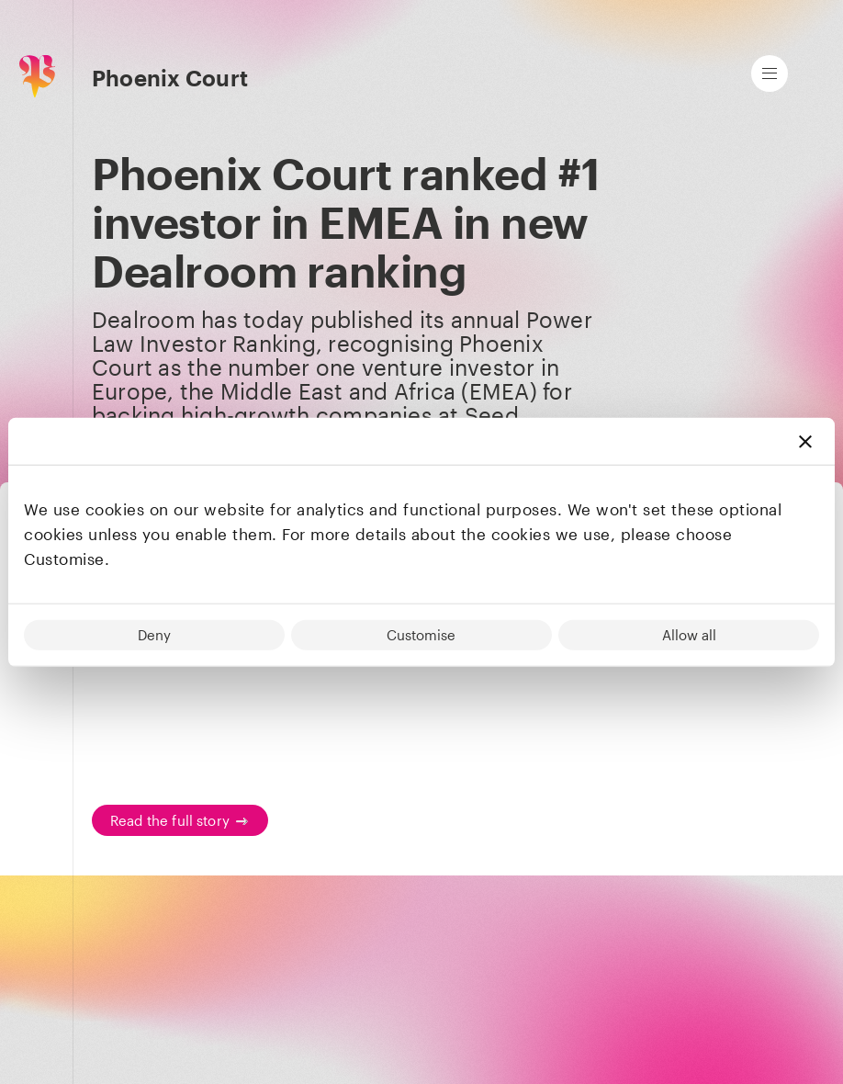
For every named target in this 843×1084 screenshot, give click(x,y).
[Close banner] (805, 441)
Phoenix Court (170, 78)
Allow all (689, 634)
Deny (154, 634)
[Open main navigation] (769, 73)
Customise (421, 634)
